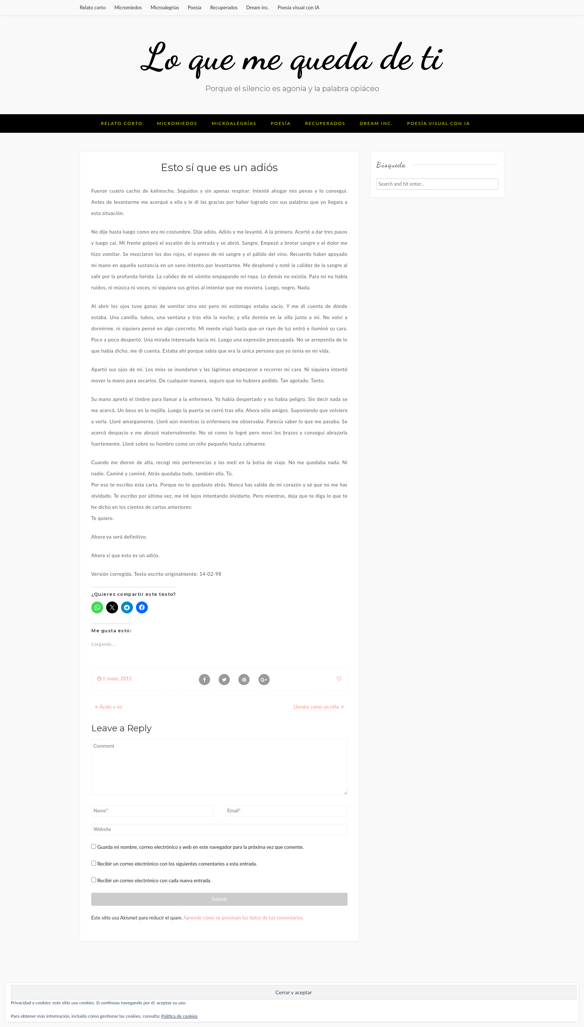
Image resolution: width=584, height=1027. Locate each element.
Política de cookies (179, 1016)
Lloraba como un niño (316, 707)
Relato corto (93, 7)
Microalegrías (164, 7)
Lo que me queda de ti (292, 56)
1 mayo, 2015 (114, 678)
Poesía (194, 7)
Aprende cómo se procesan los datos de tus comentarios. (244, 918)
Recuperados (224, 7)
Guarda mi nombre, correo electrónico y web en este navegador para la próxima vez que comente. (200, 847)
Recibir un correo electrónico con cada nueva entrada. (154, 880)
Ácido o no (110, 707)
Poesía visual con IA (299, 7)
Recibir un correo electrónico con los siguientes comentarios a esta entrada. (177, 864)
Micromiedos (128, 7)
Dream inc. (257, 7)
